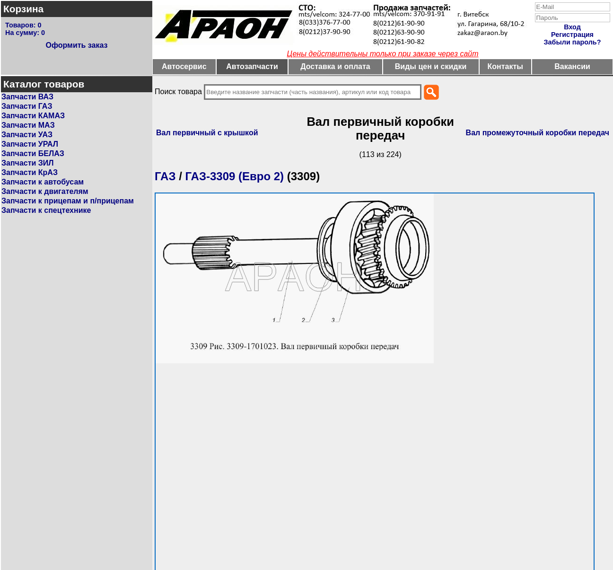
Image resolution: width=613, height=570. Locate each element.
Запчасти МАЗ (28, 125)
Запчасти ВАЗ (27, 97)
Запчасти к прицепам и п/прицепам (67, 201)
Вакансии (572, 66)
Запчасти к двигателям (44, 191)
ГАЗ (165, 176)
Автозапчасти (252, 66)
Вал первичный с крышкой (207, 133)
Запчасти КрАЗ (29, 172)
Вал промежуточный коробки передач (537, 133)
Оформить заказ (76, 45)
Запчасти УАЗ (27, 135)
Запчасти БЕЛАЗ (32, 153)
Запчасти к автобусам (42, 182)
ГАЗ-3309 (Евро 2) (234, 176)
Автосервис (184, 66)
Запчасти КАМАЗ (33, 116)
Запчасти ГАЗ (26, 106)
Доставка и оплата (335, 66)
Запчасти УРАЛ (29, 144)
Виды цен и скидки (431, 66)
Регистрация (572, 34)
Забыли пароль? (572, 42)
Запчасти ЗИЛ (27, 163)
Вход (572, 27)
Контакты (505, 66)
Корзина (23, 8)
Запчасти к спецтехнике (46, 210)
